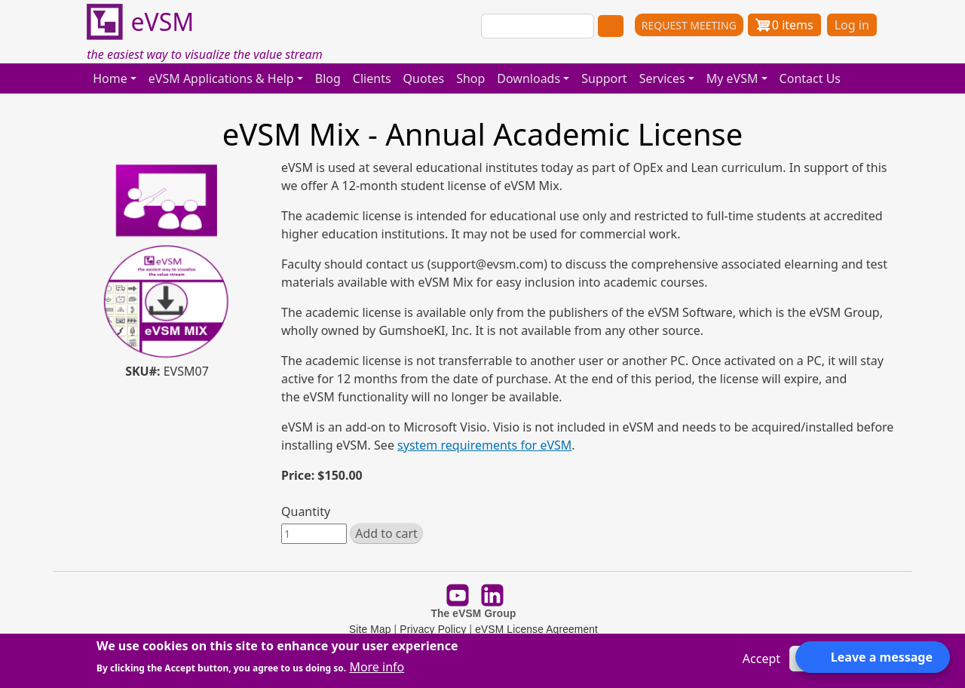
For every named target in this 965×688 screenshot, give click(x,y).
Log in (852, 25)
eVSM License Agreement (536, 629)
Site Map (370, 629)
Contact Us (810, 78)
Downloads (528, 78)
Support (603, 78)
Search (610, 26)
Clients (372, 78)
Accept (761, 658)
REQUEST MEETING (689, 25)
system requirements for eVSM (484, 445)
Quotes (424, 78)
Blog (328, 78)
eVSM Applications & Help (221, 78)
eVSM (140, 22)
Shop (470, 78)
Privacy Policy (433, 629)
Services (662, 78)
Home (110, 78)
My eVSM (732, 78)
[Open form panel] (872, 657)
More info (376, 667)
